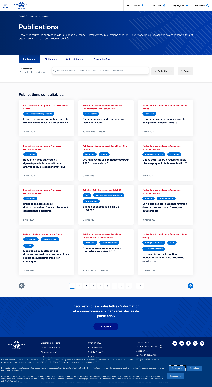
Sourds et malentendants (147, 345)
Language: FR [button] (180, 5)
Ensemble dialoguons (50, 342)
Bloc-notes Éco (102, 59)
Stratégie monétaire (50, 351)
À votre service (95, 346)
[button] (162, 70)
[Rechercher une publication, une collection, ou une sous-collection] (100, 70)
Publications (29, 59)
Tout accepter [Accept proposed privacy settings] (177, 368)
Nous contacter (142, 341)
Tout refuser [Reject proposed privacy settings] (194, 368)
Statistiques (51, 59)
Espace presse (142, 350)
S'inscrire (106, 325)
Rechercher (26, 68)
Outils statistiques (75, 59)
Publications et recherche (52, 356)
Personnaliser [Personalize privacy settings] (175, 376)
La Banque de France (50, 346)
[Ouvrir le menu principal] (5, 5)
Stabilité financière (96, 351)
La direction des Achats (146, 354)
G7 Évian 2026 (94, 342)
